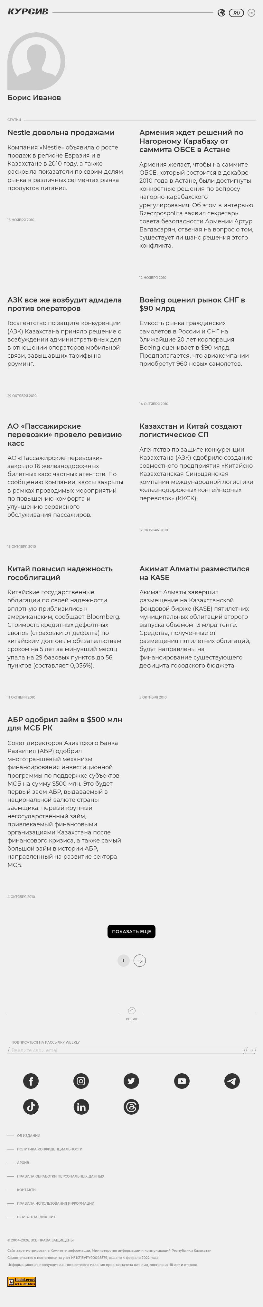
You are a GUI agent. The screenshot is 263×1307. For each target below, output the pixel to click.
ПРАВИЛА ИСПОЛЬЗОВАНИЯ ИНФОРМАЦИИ (55, 1204)
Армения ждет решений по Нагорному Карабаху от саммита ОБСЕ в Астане (191, 141)
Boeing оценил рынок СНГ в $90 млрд (192, 304)
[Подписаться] (251, 1050)
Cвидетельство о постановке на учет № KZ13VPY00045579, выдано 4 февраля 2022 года (82, 1258)
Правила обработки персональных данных (60, 1177)
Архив (23, 1163)
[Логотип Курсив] (28, 11)
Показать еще (131, 931)
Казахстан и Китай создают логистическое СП (190, 430)
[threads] (131, 1107)
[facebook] (31, 1081)
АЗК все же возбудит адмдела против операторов (64, 304)
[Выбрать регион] (221, 13)
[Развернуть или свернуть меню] (251, 13)
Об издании (28, 1136)
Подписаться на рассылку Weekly (46, 1043)
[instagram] (81, 1081)
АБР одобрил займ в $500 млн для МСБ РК (64, 723)
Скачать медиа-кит (36, 1217)
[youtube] (182, 1081)
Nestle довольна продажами (61, 132)
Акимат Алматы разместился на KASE (194, 573)
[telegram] (232, 1081)
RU (236, 13)
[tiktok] (31, 1107)
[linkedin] (81, 1107)
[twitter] (131, 1081)
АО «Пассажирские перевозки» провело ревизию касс (64, 435)
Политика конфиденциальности (49, 1149)
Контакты (26, 1190)
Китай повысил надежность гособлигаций (60, 573)
